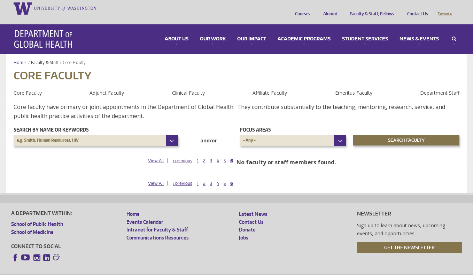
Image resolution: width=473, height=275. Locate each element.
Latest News (253, 204)
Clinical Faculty (188, 83)
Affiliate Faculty (270, 83)
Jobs (243, 228)
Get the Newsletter (409, 238)
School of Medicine (32, 222)
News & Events (419, 29)
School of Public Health (37, 214)
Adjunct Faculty (107, 83)
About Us (176, 29)
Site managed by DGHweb (172, 269)
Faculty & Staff (45, 53)
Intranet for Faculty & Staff (157, 220)
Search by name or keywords (51, 120)
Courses (301, 8)
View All (156, 151)
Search (454, 29)
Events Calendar (144, 212)
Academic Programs (304, 29)
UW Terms (131, 269)
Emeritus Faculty (353, 83)
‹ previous (182, 151)
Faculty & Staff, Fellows (370, 8)
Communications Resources (157, 228)
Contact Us (415, 8)
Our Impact (251, 29)
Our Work (213, 29)
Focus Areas (255, 120)
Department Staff (439, 83)
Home (20, 53)
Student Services (365, 29)
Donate (444, 8)
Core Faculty (28, 83)
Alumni (328, 8)
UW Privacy (103, 269)
